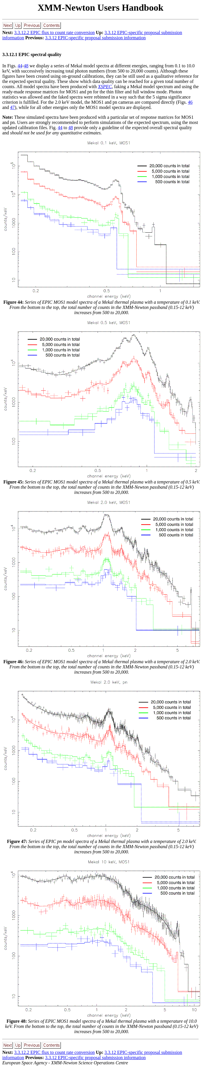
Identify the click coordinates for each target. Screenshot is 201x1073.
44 (20, 65)
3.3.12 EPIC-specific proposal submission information (95, 37)
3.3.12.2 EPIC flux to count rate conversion (54, 32)
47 (12, 107)
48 (26, 65)
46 (190, 102)
